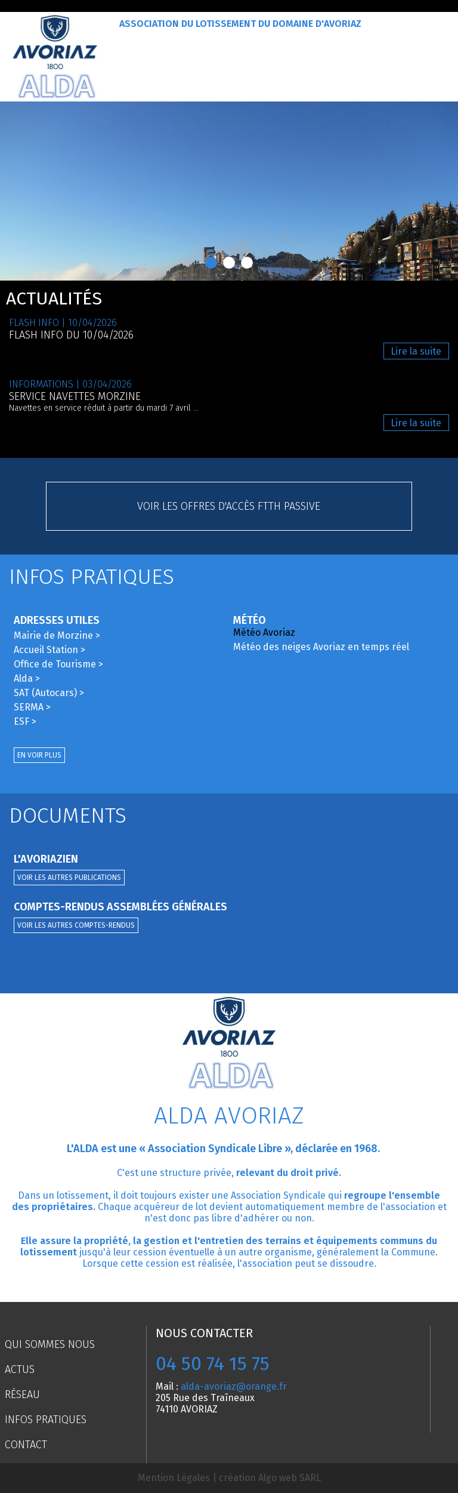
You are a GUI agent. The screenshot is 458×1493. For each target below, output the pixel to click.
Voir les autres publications (69, 877)
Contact (26, 1444)
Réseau (22, 1394)
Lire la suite (416, 351)
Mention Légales (174, 1477)
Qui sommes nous (50, 1344)
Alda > (27, 678)
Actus (20, 1369)
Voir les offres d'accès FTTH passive (228, 506)
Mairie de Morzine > (57, 635)
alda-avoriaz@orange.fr (234, 1386)
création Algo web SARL (270, 1477)
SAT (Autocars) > (49, 692)
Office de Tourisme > (58, 664)
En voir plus (39, 755)
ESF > (25, 721)
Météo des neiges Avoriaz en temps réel (321, 646)
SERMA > (32, 707)
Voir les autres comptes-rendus (76, 925)
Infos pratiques (45, 1419)
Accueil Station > (49, 649)
